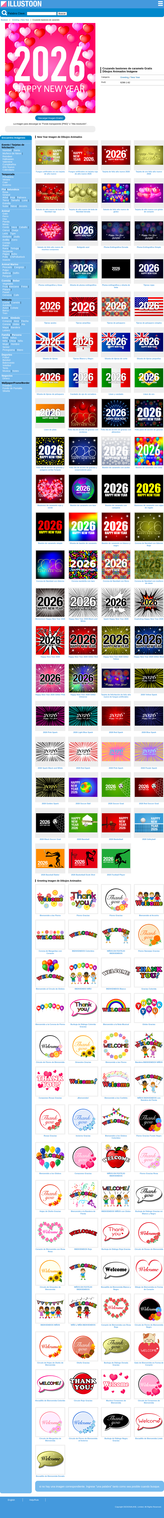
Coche (6, 302)
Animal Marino (10, 264)
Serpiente (8, 251)
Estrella (7, 203)
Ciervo (6, 230)
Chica (12, 341)
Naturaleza (13, 189)
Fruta (5, 286)
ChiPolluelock (17, 257)
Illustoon (4, 20)
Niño (5, 341)
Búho (14, 254)
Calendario (8, 169)
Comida (6, 280)
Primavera (8, 177)
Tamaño (15, 200)
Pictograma (9, 350)
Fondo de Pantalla (12, 388)
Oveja (15, 230)
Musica (6, 371)
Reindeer (7, 156)
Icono (5, 318)
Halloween (8, 159)
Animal (6, 211)
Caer (5, 182)
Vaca (14, 227)
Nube (5, 206)
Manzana (14, 286)
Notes (16, 371)
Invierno (7, 185)
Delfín (16, 273)
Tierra (6, 200)
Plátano (7, 289)
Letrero (6, 330)
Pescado (7, 267)
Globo (16, 324)
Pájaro (6, 254)
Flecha (24, 321)
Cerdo (6, 227)
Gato (5, 213)
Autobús (7, 305)
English (11, 1500)
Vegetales (8, 283)
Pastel (6, 292)
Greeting (15, 20)
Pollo (5, 257)
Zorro (14, 239)
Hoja (12, 197)
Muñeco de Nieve (12, 153)
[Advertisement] (132, 44)
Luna (24, 200)
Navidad (7, 150)
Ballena (7, 273)
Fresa (24, 286)
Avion (6, 308)
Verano (6, 179)
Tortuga (15, 248)
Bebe (5, 337)
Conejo (6, 242)
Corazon (7, 321)
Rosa (5, 192)
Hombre (15, 344)
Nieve (14, 206)
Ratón (6, 245)
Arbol (5, 197)
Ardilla (6, 239)
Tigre (13, 233)
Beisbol (6, 360)
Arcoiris (23, 206)
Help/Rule (34, 1500)
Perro (5, 216)
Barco (6, 310)
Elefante (7, 236)
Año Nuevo (8, 167)
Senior (6, 347)
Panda (6, 221)
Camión (15, 302)
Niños (14, 337)
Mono (6, 224)
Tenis (5, 368)
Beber (16, 280)
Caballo (23, 227)
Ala (23, 324)
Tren (5, 313)
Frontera (7, 385)
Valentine (7, 161)
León (5, 233)
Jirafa (17, 236)
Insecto (6, 260)
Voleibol (7, 365)
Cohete (14, 308)
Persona (17, 335)
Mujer (6, 344)
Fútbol (6, 357)
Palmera (21, 197)
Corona (6, 324)
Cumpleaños (9, 164)
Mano (20, 350)
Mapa (6, 327)
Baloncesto (8, 362)
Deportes (7, 354)
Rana (5, 248)
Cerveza (7, 295)
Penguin (7, 276)
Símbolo (15, 318)
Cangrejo (19, 267)
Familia (6, 335)
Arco (16, 321)
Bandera (15, 327)
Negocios (7, 375)
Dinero (6, 378)
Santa (17, 150)
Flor (4, 189)
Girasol (6, 194)
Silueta (6, 391)
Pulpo (6, 270)
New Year (25, 20)
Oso (5, 219)
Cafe (16, 295)
